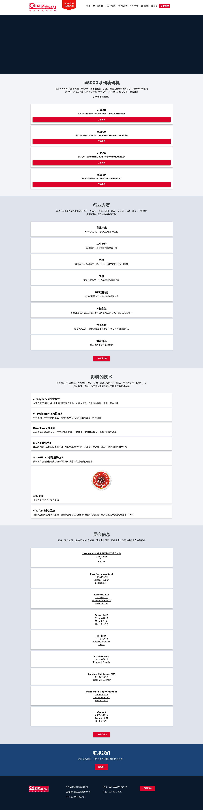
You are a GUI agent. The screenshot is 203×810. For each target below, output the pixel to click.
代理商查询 (147, 788)
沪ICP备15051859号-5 (76, 797)
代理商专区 (123, 6)
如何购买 (145, 6)
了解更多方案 (101, 358)
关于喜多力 (98, 6)
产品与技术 (110, 6)
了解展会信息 (101, 734)
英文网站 (165, 6)
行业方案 (134, 6)
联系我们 (155, 6)
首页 (88, 6)
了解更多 (101, 120)
